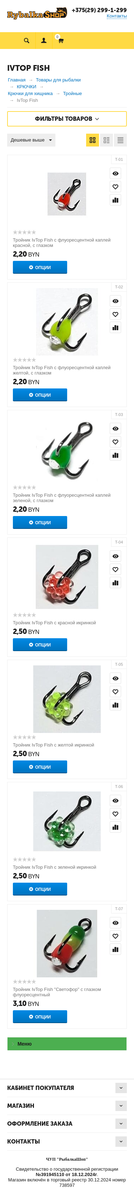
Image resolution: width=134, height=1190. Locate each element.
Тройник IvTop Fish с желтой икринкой (53, 745)
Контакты (117, 16)
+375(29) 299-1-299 (99, 10)
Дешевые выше (31, 140)
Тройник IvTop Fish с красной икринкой (54, 622)
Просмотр (115, 173)
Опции (43, 267)
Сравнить (115, 199)
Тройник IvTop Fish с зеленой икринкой (54, 867)
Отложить (115, 186)
